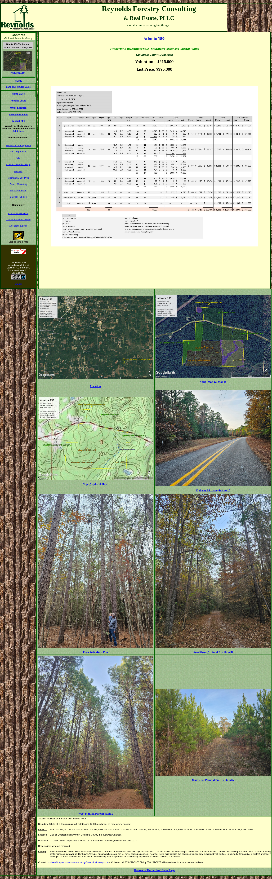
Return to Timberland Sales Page (154, 870)
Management (24, 145)
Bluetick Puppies (18, 197)
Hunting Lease (18, 100)
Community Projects (18, 213)
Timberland (12, 145)
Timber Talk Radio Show (18, 219)
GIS (18, 158)
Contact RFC (18, 121)
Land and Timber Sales (18, 87)
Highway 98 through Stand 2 (213, 490)
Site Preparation (18, 151)
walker (18, 284)
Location (95, 386)
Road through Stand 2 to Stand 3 (213, 652)
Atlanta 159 (18, 72)
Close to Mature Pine (96, 652)
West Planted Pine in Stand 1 (95, 813)
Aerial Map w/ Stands (213, 381)
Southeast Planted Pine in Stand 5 (213, 780)
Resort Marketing (18, 184)
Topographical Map (95, 484)
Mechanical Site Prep (18, 177)
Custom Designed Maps (18, 164)
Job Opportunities (18, 114)
